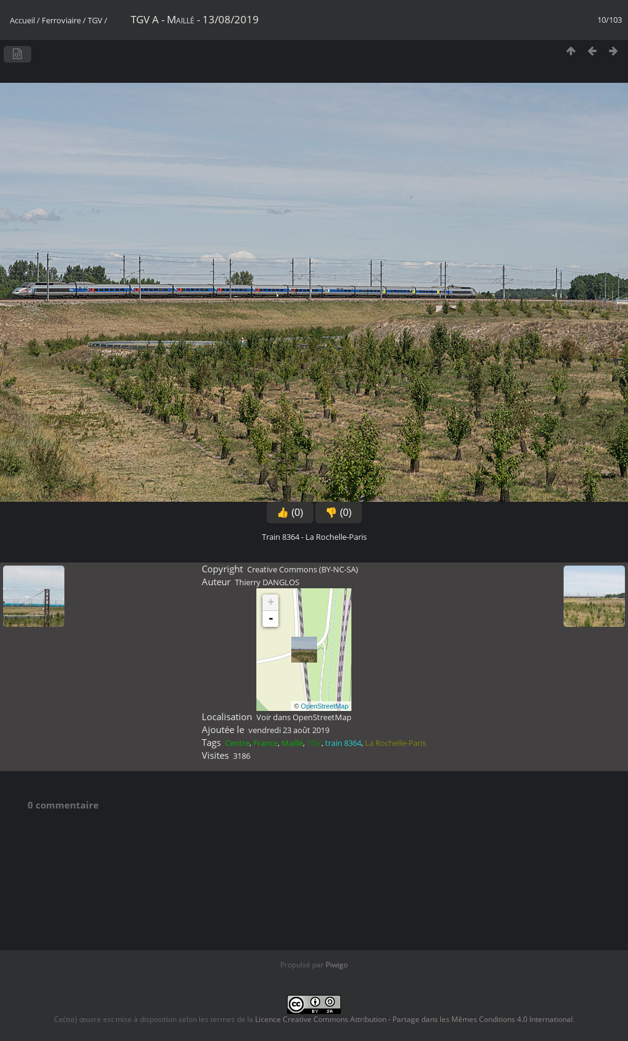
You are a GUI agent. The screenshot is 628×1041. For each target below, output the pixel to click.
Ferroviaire (61, 20)
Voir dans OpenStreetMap (303, 717)
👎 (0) (338, 512)
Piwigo (337, 964)
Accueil (22, 20)
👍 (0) (290, 512)
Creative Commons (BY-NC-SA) (302, 569)
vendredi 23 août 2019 (288, 730)
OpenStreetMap (325, 706)
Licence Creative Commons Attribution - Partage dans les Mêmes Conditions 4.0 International (414, 1019)
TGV (95, 20)
